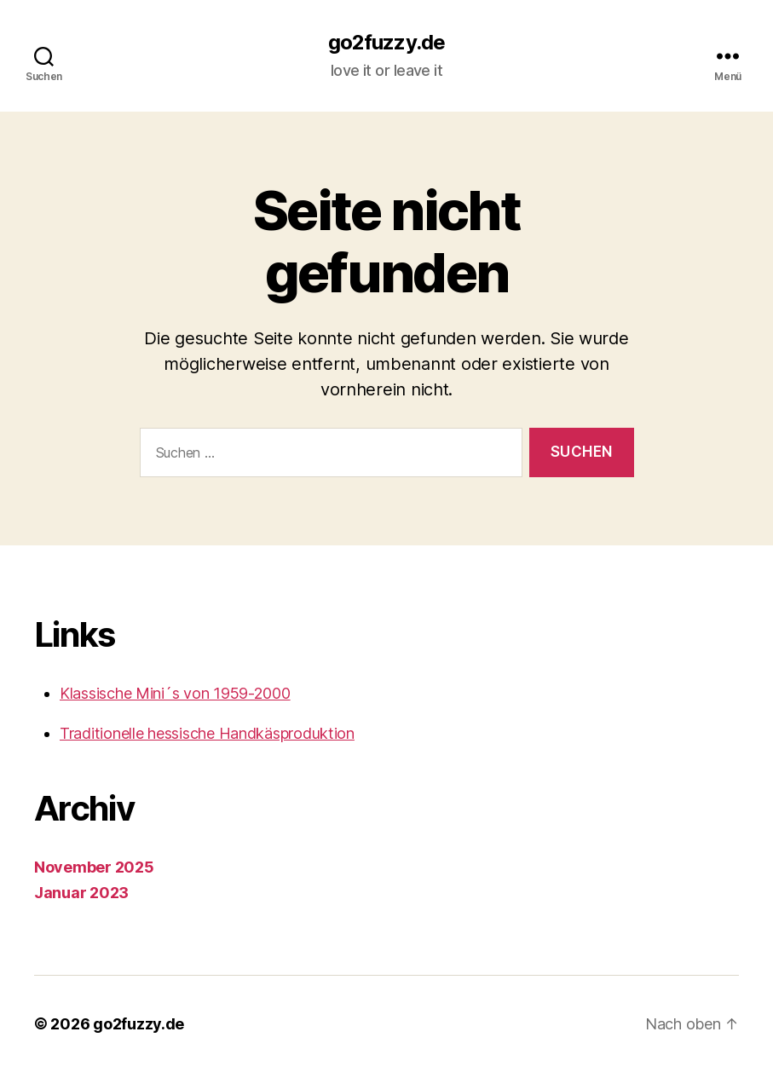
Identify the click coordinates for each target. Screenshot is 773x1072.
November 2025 (94, 867)
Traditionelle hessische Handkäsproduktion (207, 733)
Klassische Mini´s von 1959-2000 (175, 693)
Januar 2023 (81, 893)
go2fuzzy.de (386, 42)
